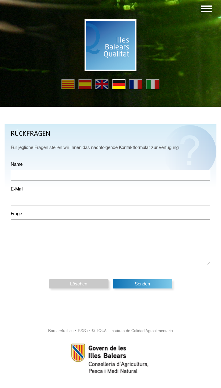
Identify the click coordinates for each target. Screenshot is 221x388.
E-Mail (17, 189)
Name (17, 164)
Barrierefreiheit (61, 330)
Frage (16, 213)
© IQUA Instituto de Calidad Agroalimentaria (132, 330)
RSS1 (83, 330)
